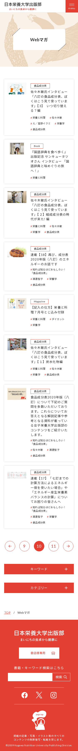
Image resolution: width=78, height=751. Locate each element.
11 (53, 545)
